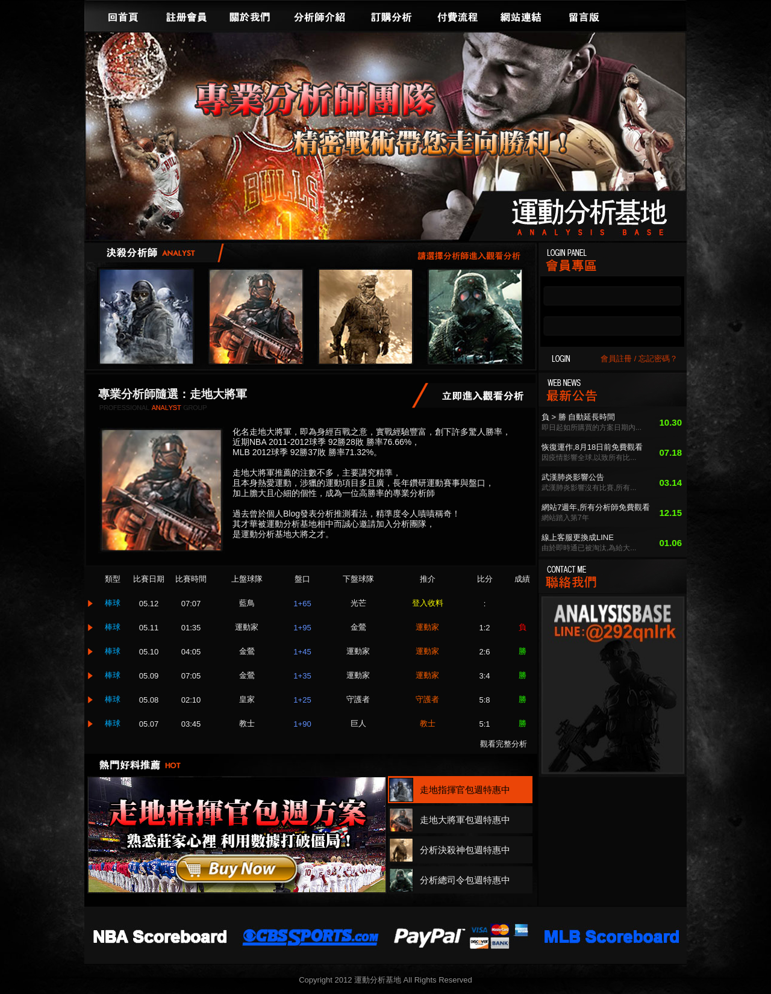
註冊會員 (187, 15)
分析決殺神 (365, 316)
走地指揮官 (146, 316)
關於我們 (250, 15)
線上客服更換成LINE (578, 537)
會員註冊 (616, 358)
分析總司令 (475, 316)
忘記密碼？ (658, 358)
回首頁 (123, 15)
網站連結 (521, 15)
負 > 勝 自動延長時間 (578, 416)
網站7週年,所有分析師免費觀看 (596, 507)
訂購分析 (391, 15)
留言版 (584, 15)
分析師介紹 (319, 15)
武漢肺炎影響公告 (573, 477)
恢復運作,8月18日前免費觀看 (592, 447)
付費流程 (458, 15)
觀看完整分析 (503, 743)
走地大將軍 (256, 316)
